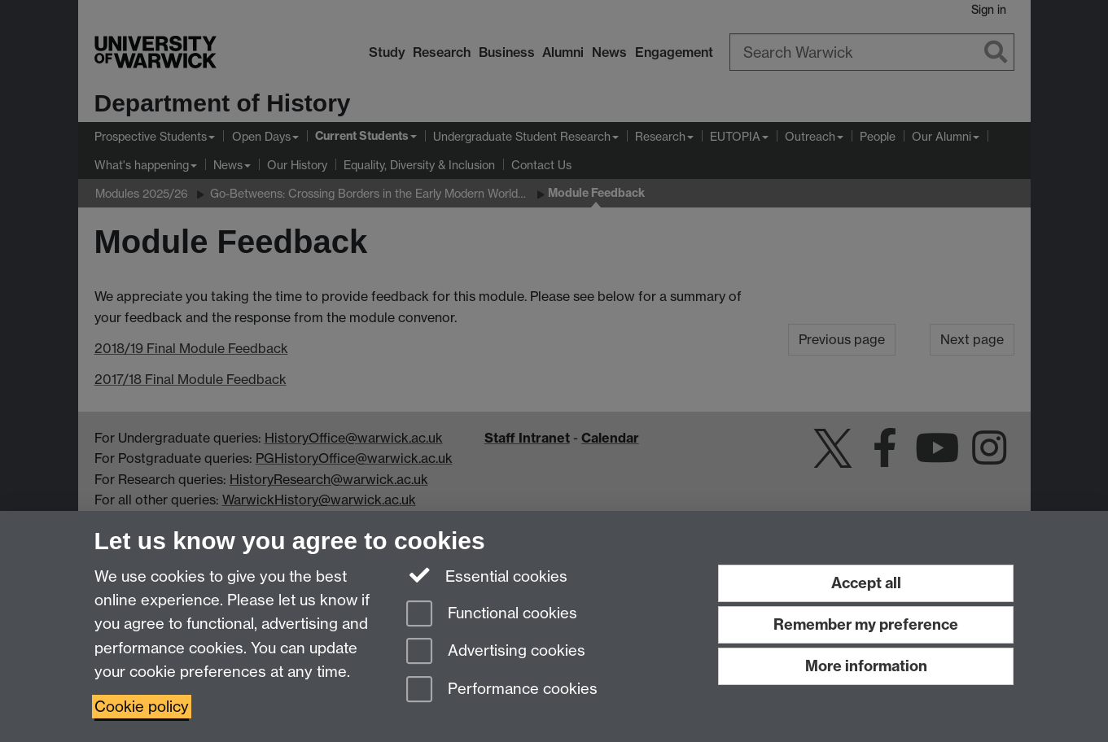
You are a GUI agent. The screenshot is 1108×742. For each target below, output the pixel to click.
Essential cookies (487, 575)
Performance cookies (502, 690)
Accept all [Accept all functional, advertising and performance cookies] (866, 583)
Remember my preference (865, 624)
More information (866, 666)
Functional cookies (491, 615)
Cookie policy (141, 706)
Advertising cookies (495, 652)
